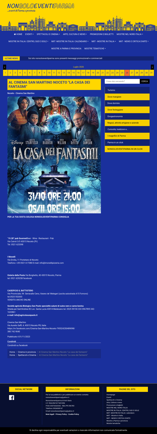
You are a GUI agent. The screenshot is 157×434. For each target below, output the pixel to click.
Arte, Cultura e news (114, 402)
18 (88, 73)
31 (151, 73)
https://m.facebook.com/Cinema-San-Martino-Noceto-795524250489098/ (41, 328)
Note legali (50, 414)
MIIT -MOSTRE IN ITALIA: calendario (120, 413)
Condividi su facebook (17, 345)
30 (146, 73)
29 (141, 73)
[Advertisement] (115, 10)
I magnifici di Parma (117, 136)
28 (137, 73)
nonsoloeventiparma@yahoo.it (57, 397)
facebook (27, 278)
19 (93, 73)
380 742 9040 (13, 331)
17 (83, 73)
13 (64, 73)
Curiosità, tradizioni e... (118, 129)
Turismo (111, 90)
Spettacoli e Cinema (114, 400)
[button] (29, 34)
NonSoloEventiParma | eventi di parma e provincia (42, 7)
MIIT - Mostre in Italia (115, 415)
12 (59, 73)
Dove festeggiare (115, 110)
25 (122, 73)
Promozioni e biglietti (102, 34)
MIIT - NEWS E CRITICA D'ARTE (118, 418)
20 (98, 73)
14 (68, 73)
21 (103, 73)
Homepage (111, 395)
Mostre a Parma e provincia (66, 48)
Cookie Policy (73, 414)
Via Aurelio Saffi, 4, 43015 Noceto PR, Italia (26, 325)
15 (73, 73)
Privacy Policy (61, 414)
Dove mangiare (114, 97)
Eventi (109, 397)
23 (112, 73)
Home (18, 34)
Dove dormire (113, 103)
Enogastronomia (115, 116)
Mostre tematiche (113, 423)
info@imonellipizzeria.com (52, 263)
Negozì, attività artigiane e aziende (123, 123)
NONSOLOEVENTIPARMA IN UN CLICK (125, 149)
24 (117, 73)
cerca (144, 81)
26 (127, 73)
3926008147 (58, 408)
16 (78, 73)
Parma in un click (115, 142)
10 (49, 73)
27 (132, 73)
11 (54, 73)
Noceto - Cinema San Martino (20, 93)
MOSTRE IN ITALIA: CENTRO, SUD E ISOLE (123, 410)
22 (107, 73)
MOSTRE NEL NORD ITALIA (117, 408)
